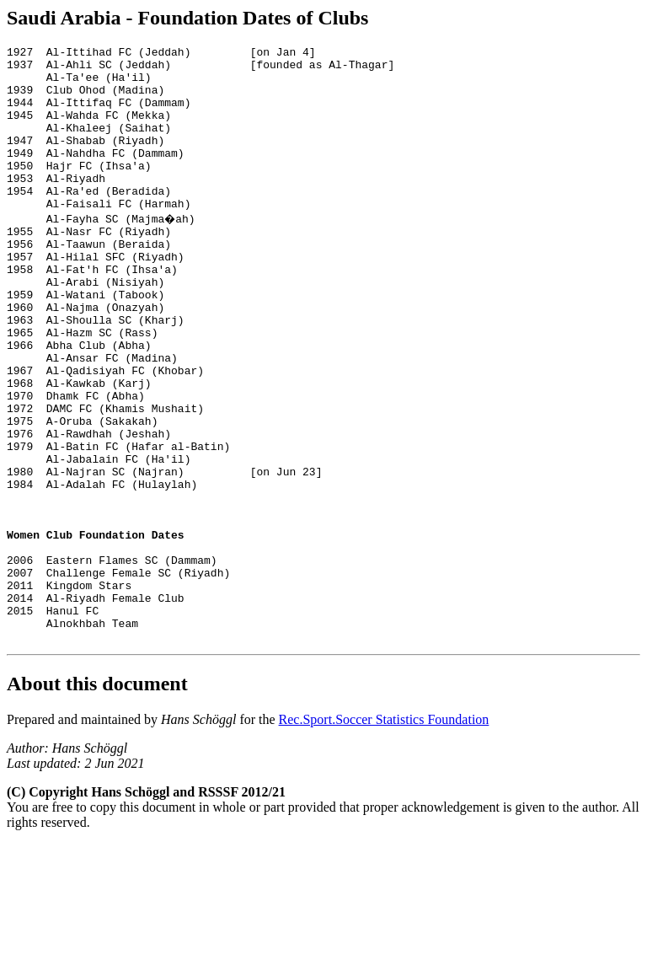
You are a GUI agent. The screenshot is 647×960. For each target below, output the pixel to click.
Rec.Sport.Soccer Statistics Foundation (384, 836)
